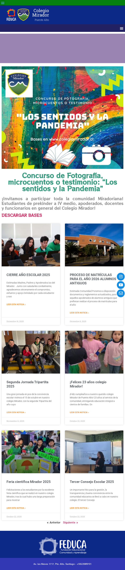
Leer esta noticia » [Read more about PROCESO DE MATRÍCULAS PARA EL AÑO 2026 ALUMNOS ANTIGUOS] (79, 313)
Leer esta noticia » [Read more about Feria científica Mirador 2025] (16, 508)
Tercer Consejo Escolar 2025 (92, 482)
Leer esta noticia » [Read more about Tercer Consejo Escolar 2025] (79, 508)
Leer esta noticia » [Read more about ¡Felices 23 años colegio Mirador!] (79, 412)
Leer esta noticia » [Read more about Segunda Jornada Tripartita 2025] (16, 412)
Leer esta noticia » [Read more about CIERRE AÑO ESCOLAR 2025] (16, 304)
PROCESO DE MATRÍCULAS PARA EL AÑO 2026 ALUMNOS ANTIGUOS (93, 279)
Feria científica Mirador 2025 (29, 482)
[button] (2, 2)
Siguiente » (70, 522)
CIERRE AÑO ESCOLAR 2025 (28, 275)
